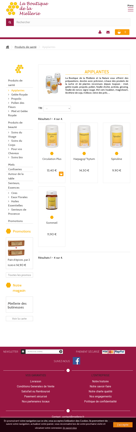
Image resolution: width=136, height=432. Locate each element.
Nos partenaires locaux (36, 401)
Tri (40, 108)
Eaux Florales (19, 197)
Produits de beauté (15, 125)
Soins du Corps (15, 143)
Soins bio (17, 157)
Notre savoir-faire (100, 386)
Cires (14, 193)
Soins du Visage (15, 134)
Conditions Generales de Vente (35, 386)
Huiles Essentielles (15, 203)
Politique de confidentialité (100, 401)
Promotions (15, 221)
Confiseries (15, 169)
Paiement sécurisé (35, 396)
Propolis (16, 98)
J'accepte (122, 424)
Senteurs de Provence (17, 211)
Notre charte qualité (100, 391)
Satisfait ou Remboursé (35, 391)
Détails (70, 96)
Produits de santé (25, 47)
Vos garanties (35, 375)
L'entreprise (100, 375)
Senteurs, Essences (14, 185)
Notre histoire (100, 381)
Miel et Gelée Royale (18, 113)
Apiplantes (17, 90)
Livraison (35, 381)
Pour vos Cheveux (15, 151)
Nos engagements (100, 396)
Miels (11, 164)
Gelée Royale (19, 94)
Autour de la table (16, 176)
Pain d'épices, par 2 (19, 259)
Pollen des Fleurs (16, 105)
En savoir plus (70, 428)
